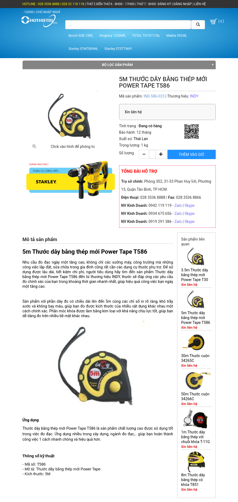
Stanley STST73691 (118, 49)
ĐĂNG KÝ (164, 4)
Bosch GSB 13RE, (80, 36)
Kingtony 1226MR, (113, 36)
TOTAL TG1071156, (146, 36)
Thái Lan (141, 139)
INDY (194, 96)
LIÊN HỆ (199, 4)
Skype (190, 205)
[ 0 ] (216, 21)
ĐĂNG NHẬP (183, 4)
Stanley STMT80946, (83, 49)
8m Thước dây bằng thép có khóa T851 (193, 480)
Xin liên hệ (133, 112)
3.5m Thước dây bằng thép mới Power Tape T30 (194, 275)
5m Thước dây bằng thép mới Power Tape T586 (195, 318)
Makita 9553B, (176, 36)
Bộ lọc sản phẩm (117, 65)
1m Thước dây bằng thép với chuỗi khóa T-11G (195, 437)
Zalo (178, 205)
